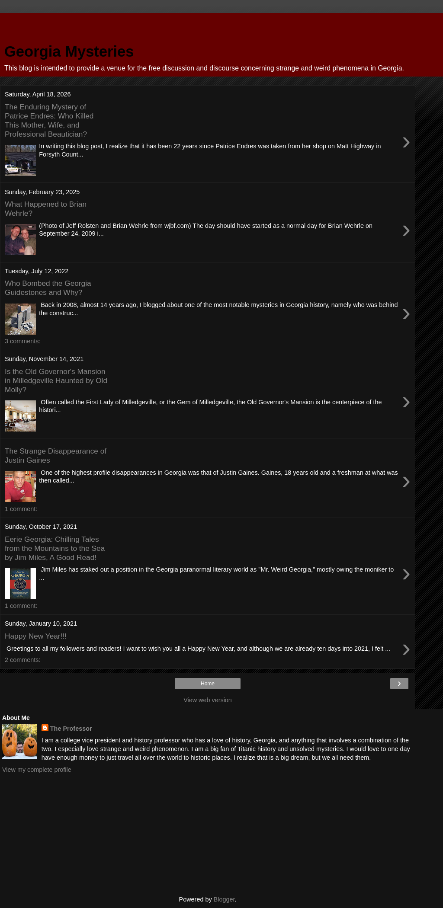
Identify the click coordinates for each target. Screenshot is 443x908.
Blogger (224, 899)
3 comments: (22, 341)
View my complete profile (36, 769)
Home (208, 684)
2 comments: (22, 659)
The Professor (71, 728)
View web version (207, 700)
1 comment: (21, 508)
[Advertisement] (207, 24)
